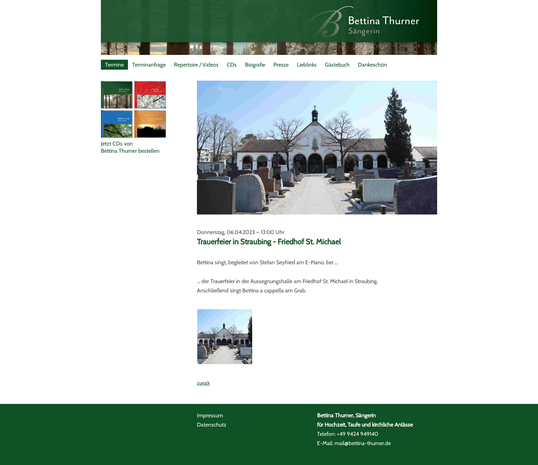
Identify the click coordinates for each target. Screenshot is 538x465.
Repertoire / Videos (196, 64)
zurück (203, 383)
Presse (281, 64)
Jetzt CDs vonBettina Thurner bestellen (130, 147)
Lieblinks (307, 64)
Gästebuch (337, 64)
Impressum (210, 415)
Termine (114, 64)
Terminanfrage (149, 64)
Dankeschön (372, 64)
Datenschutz (211, 424)
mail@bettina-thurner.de (363, 443)
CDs (232, 64)
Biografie (255, 64)
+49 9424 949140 (357, 434)
